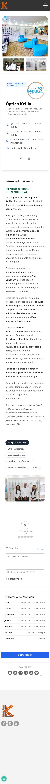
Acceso (40, 549)
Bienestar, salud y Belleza (15, 85)
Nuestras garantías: (17, 467)
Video (35, 467)
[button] (43, 63)
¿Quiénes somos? (16, 449)
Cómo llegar (25, 655)
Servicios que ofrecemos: (19, 461)
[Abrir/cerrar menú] (45, 5)
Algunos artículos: (16, 455)
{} (37, 572)
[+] (40, 572)
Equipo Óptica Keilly (17, 442)
